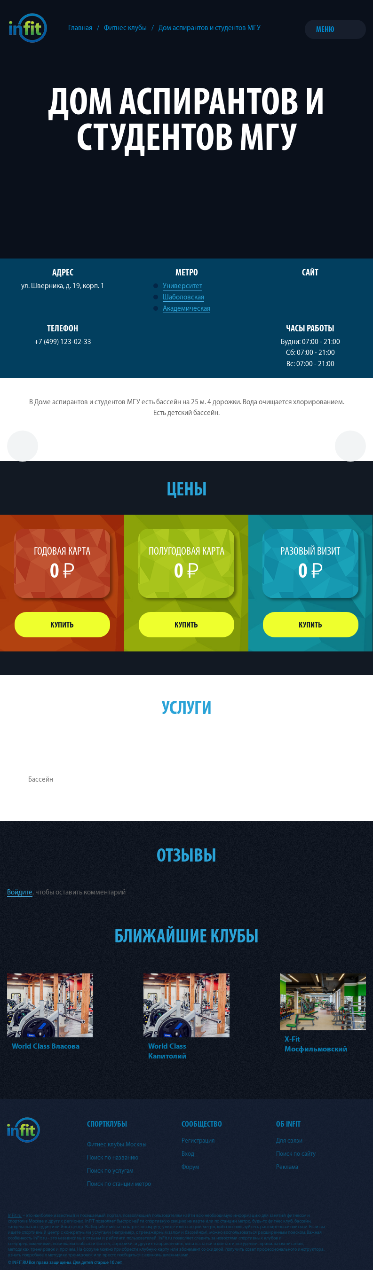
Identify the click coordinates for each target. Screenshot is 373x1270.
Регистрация (198, 1140)
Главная (80, 28)
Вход (188, 1154)
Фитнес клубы (125, 28)
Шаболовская (183, 297)
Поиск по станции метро (119, 1184)
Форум (190, 1167)
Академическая (186, 309)
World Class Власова (45, 1046)
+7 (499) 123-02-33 (62, 342)
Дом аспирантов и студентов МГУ (210, 28)
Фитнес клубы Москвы (117, 1144)
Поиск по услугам (110, 1171)
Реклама (287, 1167)
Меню (325, 29)
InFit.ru (15, 1215)
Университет (182, 286)
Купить (62, 625)
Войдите (19, 892)
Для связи (289, 1140)
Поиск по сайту (296, 1154)
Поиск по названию (112, 1157)
